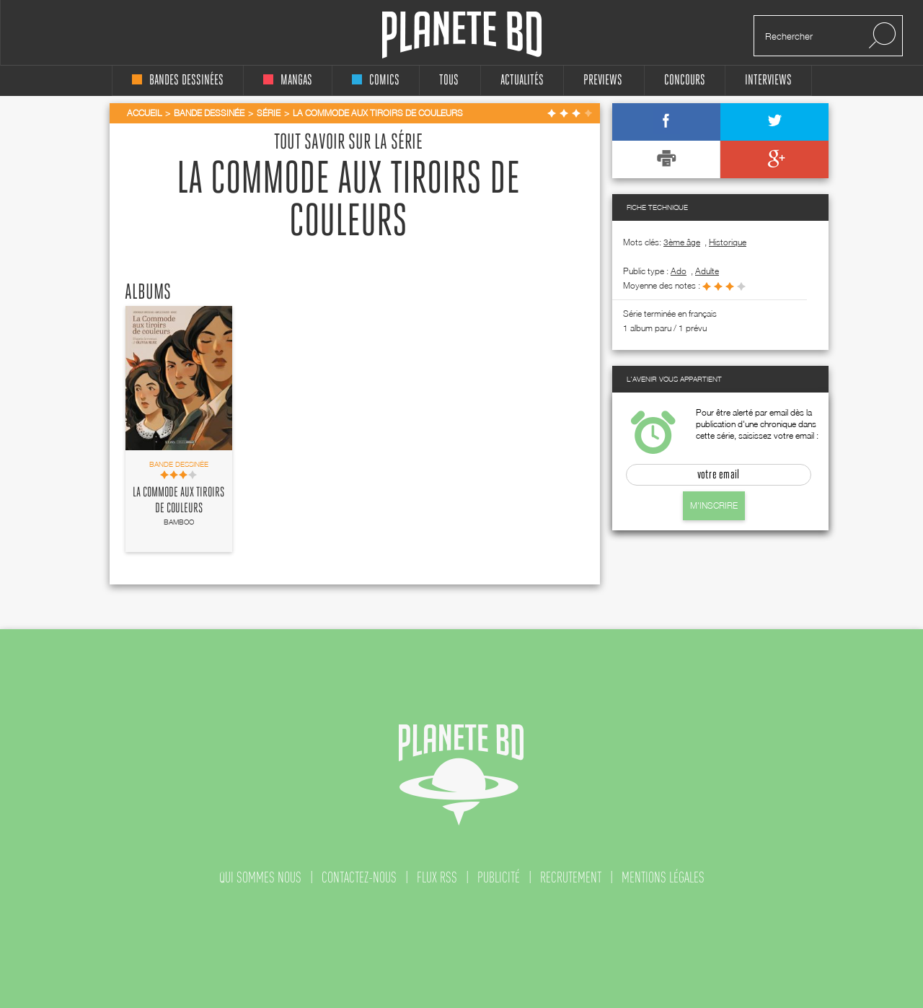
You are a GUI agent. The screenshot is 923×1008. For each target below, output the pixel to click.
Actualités (522, 80)
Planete (462, 35)
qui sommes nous (260, 877)
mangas (287, 80)
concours (684, 80)
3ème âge (681, 242)
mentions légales (663, 877)
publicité (498, 877)
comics (375, 80)
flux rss (437, 877)
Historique (727, 242)
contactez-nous (359, 877)
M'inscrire (714, 505)
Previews (602, 80)
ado (678, 271)
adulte (707, 271)
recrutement (570, 877)
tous (449, 80)
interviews (768, 80)
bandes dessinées (178, 80)
